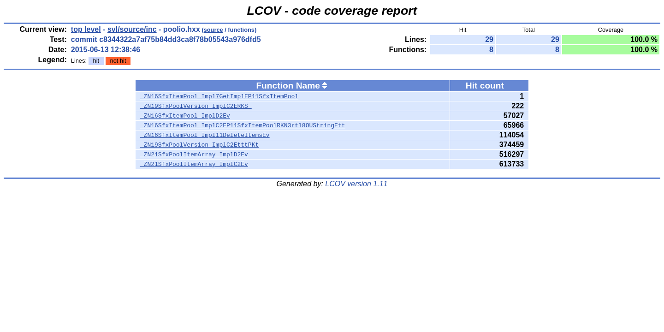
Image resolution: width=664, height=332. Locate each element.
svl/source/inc (132, 29)
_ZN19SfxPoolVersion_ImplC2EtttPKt (199, 145)
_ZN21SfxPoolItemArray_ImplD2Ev (194, 154)
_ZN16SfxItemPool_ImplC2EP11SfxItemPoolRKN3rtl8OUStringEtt (242, 125)
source (213, 29)
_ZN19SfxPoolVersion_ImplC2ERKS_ (196, 106)
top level (86, 29)
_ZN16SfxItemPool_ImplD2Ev (185, 116)
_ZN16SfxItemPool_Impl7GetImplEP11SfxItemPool (219, 96)
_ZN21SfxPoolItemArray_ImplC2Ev (194, 164)
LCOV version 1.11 (356, 184)
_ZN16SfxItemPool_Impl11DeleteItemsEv (205, 135)
